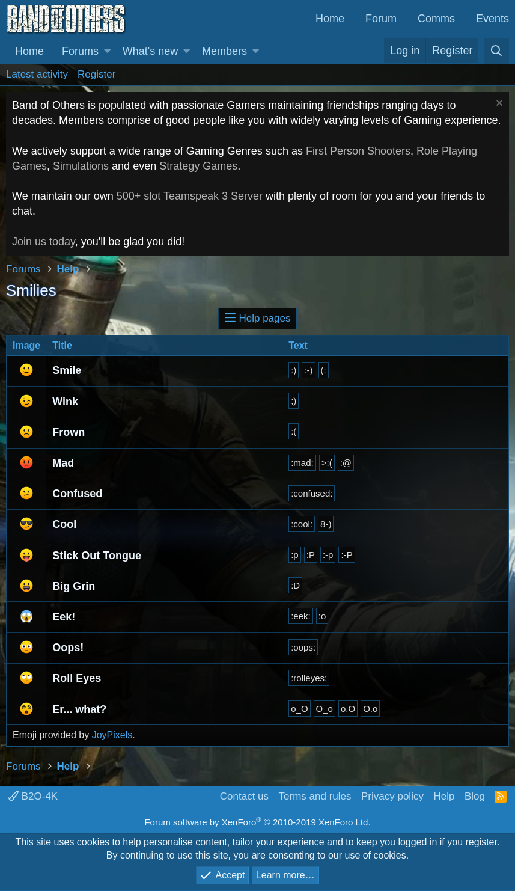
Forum (381, 19)
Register (96, 74)
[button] (107, 51)
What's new (150, 51)
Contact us (244, 796)
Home (329, 19)
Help (443, 796)
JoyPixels (112, 735)
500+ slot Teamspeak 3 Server (190, 196)
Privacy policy (392, 796)
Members (224, 51)
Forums (80, 51)
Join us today (43, 242)
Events (492, 19)
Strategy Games (198, 166)
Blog (475, 796)
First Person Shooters (358, 151)
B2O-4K (33, 796)
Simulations (81, 166)
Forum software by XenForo (257, 822)
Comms (436, 19)
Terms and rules (315, 796)
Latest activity (37, 74)
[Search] (496, 51)
